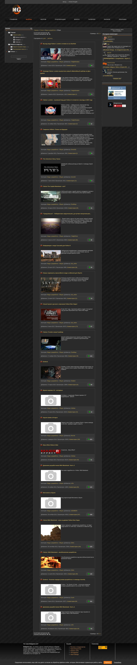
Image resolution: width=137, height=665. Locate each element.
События (17, 42)
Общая (61, 61)
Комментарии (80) (73, 240)
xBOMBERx (74, 510)
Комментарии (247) (74, 514)
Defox (72, 543)
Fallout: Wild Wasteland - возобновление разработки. (60, 552)
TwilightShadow (75, 61)
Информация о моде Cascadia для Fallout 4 (57, 245)
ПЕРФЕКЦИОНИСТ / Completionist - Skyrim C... (117, 58)
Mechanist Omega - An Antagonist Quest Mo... (117, 50)
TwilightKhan (74, 236)
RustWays (73, 204)
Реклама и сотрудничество (77, 647)
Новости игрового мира (19, 47)
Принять (107, 662)
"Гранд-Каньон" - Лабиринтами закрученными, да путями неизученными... (67, 213)
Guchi (72, 597)
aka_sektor (74, 263)
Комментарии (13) (71, 180)
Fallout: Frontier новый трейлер (53, 332)
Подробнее (117, 662)
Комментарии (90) (73, 574)
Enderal (45, 361)
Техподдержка (74, 652)
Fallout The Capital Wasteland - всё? (54, 186)
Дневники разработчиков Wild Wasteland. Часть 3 (59, 465)
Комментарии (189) (74, 439)
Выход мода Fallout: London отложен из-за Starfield (59, 43)
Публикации (60, 19)
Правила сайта (74, 650)
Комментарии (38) (72, 267)
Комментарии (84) (72, 601)
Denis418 (73, 149)
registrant (109, 37)
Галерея (91, 19)
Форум (43, 19)
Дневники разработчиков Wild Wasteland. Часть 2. (59, 607)
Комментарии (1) (72, 94)
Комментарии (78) (73, 356)
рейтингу (50, 38)
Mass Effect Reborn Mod (50, 445)
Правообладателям (75, 649)
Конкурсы (18, 40)
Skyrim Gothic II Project (50, 417)
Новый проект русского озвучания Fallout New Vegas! (60, 304)
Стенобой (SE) (108, 41)
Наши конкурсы (117, 31)
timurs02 (73, 177)
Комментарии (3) (73, 153)
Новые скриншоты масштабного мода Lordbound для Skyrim (62, 273)
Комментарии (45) (73, 208)
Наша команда (74, 654)
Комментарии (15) (73, 412)
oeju (108, 44)
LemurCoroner (111, 62)
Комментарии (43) (73, 384)
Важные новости (19, 37)
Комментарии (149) (75, 546)
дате (44, 38)
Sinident (73, 381)
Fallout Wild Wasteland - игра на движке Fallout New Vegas (61, 520)
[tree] (18, 42)
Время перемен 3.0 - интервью (53, 390)
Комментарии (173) (72, 326)
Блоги (76, 19)
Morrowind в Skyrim (49, 492)
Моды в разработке (52, 61)
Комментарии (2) (71, 65)
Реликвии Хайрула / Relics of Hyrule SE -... (116, 67)
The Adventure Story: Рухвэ (51, 159)
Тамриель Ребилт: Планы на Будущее (55, 129)
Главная (13, 19)
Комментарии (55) (74, 487)
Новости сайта (16, 35)
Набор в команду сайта (117, 29)
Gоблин (73, 408)
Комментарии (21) (72, 298)
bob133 (109, 52)
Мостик (73, 435)
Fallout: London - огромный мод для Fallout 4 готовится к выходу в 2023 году (67, 100)
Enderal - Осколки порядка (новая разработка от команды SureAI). (64, 579)
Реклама (122, 19)
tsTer (72, 483)
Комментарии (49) (74, 459)
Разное (107, 19)
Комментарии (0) (73, 124)
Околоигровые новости (19, 49)
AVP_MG (109, 70)
